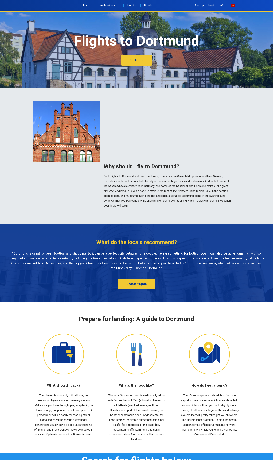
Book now (137, 60)
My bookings (109, 5)
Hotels (148, 5)
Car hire (131, 5)
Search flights (136, 284)
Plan (87, 5)
